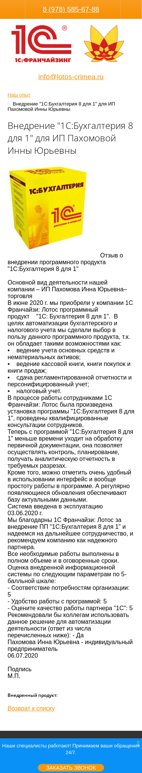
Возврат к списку (31, 708)
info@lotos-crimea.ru (70, 77)
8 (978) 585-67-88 (71, 9)
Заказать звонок (71, 768)
